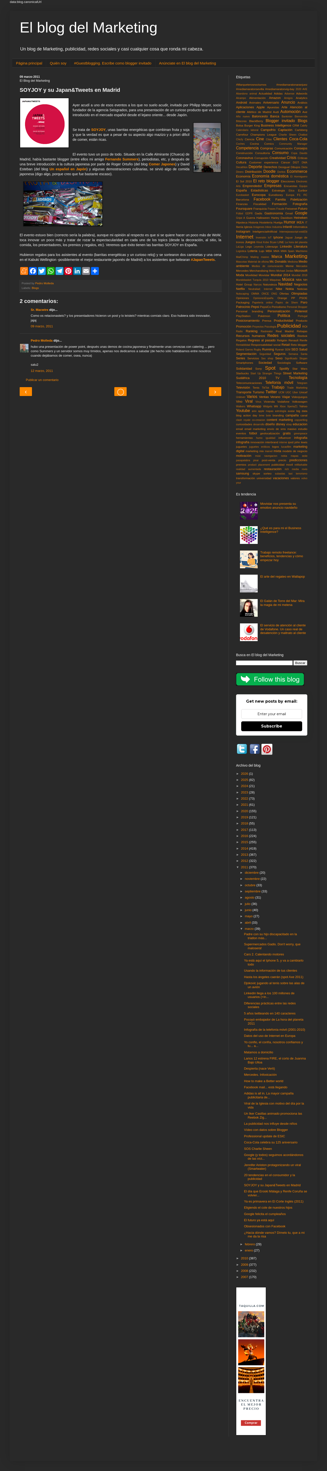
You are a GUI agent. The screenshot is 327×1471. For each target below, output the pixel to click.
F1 (299, 194)
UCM (281, 392)
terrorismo (301, 473)
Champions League (263, 134)
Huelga (277, 222)
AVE (304, 89)
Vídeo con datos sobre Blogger (266, 1130)
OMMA (255, 293)
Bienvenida (301, 116)
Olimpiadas (299, 293)
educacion (300, 424)
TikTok (265, 387)
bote (268, 415)
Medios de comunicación (267, 266)
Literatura (300, 246)
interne (283, 442)
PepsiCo (265, 306)
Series (240, 358)
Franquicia (260, 208)
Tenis (256, 387)
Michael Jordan (285, 270)
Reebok (302, 335)
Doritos (281, 172)
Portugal (302, 316)
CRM (295, 125)
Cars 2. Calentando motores (264, 954)
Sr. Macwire (39, 310)
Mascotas (241, 261)
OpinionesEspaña (263, 298)
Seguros (279, 354)
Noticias (302, 288)
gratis (287, 433)
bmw (261, 415)
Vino (239, 401)
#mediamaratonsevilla (250, 89)
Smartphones (244, 362)
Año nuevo (243, 116)
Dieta (304, 167)
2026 (245, 773)
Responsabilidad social (266, 344)
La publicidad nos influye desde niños (270, 1123)
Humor (289, 222)
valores (295, 478)
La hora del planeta (296, 242)
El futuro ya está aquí (259, 1220)
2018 (245, 823)
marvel (268, 451)
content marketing (280, 420)
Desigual (283, 167)
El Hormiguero (298, 176)
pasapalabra (243, 460)
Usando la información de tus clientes (270, 970)
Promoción (243, 326)
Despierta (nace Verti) (259, 1068)
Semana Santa (297, 354)
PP (293, 298)
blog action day (246, 415)
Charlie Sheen (287, 134)
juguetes (241, 446)
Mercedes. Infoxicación (260, 1074)
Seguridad (265, 354)
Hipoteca (241, 222)
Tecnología (298, 378)
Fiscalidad (259, 204)
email (239, 428)
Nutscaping (242, 293)
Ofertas (284, 293)
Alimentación (257, 97)
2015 (245, 842)
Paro (304, 302)
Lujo (261, 251)
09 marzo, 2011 (42, 326)
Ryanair (279, 349)
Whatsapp (254, 406)
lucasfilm (286, 446)
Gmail (289, 213)
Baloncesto (260, 116)
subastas (280, 473)
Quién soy (58, 63)
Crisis (291, 158)
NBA (299, 279)
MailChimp (242, 257)
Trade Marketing (297, 387)
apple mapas (265, 411)
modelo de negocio (294, 451)
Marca (276, 256)
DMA (304, 162)
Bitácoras (241, 121)
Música (288, 279)
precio (282, 460)
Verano (275, 397)
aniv (254, 411)
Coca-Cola (298, 139)
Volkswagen (299, 401)
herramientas (244, 437)
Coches (240, 143)
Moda (240, 275)
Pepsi (255, 307)
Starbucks (242, 373)
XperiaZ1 (292, 406)
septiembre (253, 891)
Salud (303, 349)
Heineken (300, 218)
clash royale (243, 420)
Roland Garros (244, 349)
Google (301, 213)
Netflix (240, 289)
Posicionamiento (247, 320)
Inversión (261, 237)
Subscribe (271, 726)
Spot (270, 368)
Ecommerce (297, 171)
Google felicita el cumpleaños (265, 1214)
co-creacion (258, 420)
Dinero (240, 172)
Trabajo (277, 387)
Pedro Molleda (42, 340)
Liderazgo (272, 246)
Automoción (290, 112)
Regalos (241, 340)
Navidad (285, 284)
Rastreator (267, 331)
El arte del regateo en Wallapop (282, 576)
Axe (304, 111)
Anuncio (288, 102)
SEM (288, 349)
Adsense (289, 93)
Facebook (262, 199)
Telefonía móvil (279, 382)
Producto (301, 320)
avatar (291, 411)
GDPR (249, 213)
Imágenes (259, 227)
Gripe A (240, 218)
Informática (300, 226)
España (241, 190)
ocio (304, 455)
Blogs (35, 287)
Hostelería (265, 222)
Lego (249, 246)
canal (303, 415)
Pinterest (301, 311)
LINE (281, 242)
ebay (289, 424)
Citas (269, 139)
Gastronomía (274, 213)
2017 (245, 830)
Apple (260, 107)
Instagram (243, 231)
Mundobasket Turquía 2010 (252, 280)
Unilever (240, 397)
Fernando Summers (121, 159)
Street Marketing (295, 373)
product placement (259, 464)
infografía (242, 442)
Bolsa (239, 125)
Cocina (254, 143)
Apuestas (273, 107)
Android (241, 102)
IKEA (300, 222)
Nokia (289, 289)
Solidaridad (244, 368)
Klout (259, 242)
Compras (266, 148)
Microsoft (300, 270)
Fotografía (300, 204)
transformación (245, 478)
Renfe (303, 340)
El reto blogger (266, 181)
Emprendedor (252, 186)
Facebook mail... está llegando (265, 1087)
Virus (258, 401)
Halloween (263, 217)
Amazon (275, 98)
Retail (286, 345)
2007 (245, 1277)
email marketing (255, 428)
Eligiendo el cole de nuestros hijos (268, 1207)
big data (301, 410)
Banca (274, 116)
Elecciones (288, 181)
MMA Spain (288, 251)
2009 (245, 1264)
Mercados (301, 266)
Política (284, 316)
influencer (285, 437)
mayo (249, 916)
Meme (290, 266)
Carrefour (242, 134)
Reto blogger (299, 344)
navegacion (270, 456)
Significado (291, 358)
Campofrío (268, 130)
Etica (291, 190)
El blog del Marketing (88, 27)
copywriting (301, 420)
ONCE (265, 293)
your (238, 482)
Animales (255, 102)
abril (248, 922)
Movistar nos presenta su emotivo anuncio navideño (278, 505)
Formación (279, 204)
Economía (243, 176)
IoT (270, 237)
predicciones (298, 460)
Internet (244, 236)
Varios (252, 397)
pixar (256, 460)
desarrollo (259, 424)
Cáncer (285, 162)
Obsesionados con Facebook (264, 1226)
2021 (245, 805)
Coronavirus (244, 158)
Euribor (302, 190)
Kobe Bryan (270, 242)
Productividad (283, 320)
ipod (290, 442)
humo (259, 438)
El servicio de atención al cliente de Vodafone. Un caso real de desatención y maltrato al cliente (283, 629)
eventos (241, 433)
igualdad (270, 438)
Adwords (301, 93)
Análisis (302, 102)
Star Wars (299, 368)
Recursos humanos (250, 336)
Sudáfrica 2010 (251, 378)
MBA (269, 251)
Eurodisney (276, 194)
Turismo (258, 392)
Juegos (250, 242)
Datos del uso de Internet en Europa (269, 1036)
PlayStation (243, 315)
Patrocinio (243, 307)
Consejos (300, 148)
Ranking (252, 331)
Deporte (255, 167)
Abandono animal (246, 93)
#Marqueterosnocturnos (251, 84)
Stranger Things (271, 373)
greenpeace (300, 433)
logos (275, 446)
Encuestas (290, 186)
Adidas (278, 93)
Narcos (257, 284)
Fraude (280, 208)
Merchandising (259, 270)
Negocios (300, 284)
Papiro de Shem (286, 302)
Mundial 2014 (280, 275)
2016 (245, 836)
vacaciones (281, 478)
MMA (276, 251)
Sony (258, 368)
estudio (302, 428)
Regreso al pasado (262, 340)
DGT (296, 162)
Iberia (239, 226)
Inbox (268, 227)
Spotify (284, 368)
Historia (253, 222)
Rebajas (302, 331)
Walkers (240, 406)
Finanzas (242, 204)
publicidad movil (282, 464)
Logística (241, 251)
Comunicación (284, 148)
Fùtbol (239, 213)
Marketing (296, 256)
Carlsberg (301, 129)
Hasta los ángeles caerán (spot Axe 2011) (273, 977)
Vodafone (283, 401)
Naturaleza (270, 284)
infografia (300, 438)
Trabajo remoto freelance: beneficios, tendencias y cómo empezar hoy (281, 556)
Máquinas (275, 280)
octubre (250, 885)
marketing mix (255, 451)
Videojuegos (299, 396)
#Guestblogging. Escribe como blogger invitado (112, 63)
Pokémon (264, 315)
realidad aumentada (248, 469)
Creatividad (277, 158)
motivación (243, 456)
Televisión (243, 387)
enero (249, 1250)
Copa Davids (299, 153)
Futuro (302, 208)
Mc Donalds (277, 261)
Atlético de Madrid (259, 111)
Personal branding (249, 311)
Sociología (284, 362)
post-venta (268, 460)
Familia (280, 199)
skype (256, 473)
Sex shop (267, 358)
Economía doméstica (270, 176)
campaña (291, 415)
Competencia (247, 148)
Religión (282, 340)
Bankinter (287, 116)
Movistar (264, 275)
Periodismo (279, 306)
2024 (245, 786)
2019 (245, 817)
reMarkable (301, 464)
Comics (269, 143)
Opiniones (242, 298)
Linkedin (286, 246)
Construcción (244, 153)
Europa (290, 195)
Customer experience (263, 162)
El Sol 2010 (244, 181)
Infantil (287, 227)
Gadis (258, 213)
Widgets (267, 406)
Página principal (29, 63)
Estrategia (278, 190)
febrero (250, 1244)
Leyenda (259, 246)
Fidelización (298, 199)
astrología (280, 411)
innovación (257, 442)
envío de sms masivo (282, 428)
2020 (298, 89)
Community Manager (293, 143)
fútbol (253, 433)
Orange (282, 298)
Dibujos (295, 167)
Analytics (301, 97)
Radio (239, 331)
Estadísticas (259, 190)
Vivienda (269, 401)
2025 (245, 780)
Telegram (302, 383)
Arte (284, 107)
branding (278, 415)
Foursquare (244, 208)
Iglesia (248, 226)
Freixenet (291, 208)
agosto (250, 897)
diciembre (252, 872)
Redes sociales (281, 335)
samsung (242, 473)
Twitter (271, 392)
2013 (245, 854)
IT (306, 222)
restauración (273, 469)
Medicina (293, 261)
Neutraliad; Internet (260, 289)
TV (277, 378)
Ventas (264, 397)
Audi (276, 111)
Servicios (253, 358)
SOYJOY (98, 130)
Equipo (303, 186)
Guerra (250, 217)
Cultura (241, 162)
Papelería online (262, 302)
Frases (272, 208)
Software (301, 362)
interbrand (271, 442)
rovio (304, 469)
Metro (272, 270)
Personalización (279, 311)
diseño (270, 424)
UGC (288, 392)
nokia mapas (289, 456)
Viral (249, 401)
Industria (277, 227)
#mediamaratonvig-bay (280, 89)
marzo (250, 929)
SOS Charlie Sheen (258, 1149)
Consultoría (262, 153)
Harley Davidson (282, 217)
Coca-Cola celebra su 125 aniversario (270, 1142)
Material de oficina (258, 261)
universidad (264, 478)
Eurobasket (242, 195)
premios (241, 464)
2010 (245, 1258)
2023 (245, 792)
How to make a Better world (263, 1081)
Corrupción (261, 157)
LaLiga (240, 246)
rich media (292, 469)
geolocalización (270, 433)
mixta (277, 451)
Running (268, 349)
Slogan (303, 358)
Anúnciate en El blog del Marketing (187, 63)
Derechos (270, 167)
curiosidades (244, 424)
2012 (245, 861)
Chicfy (239, 139)
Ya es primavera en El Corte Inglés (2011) (273, 1201)
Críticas (302, 157)
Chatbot (302, 134)
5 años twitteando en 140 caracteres (270, 1013)
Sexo (279, 358)
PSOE (303, 298)
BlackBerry (256, 121)
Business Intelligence (276, 125)
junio (249, 910)
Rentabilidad (243, 345)
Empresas (273, 186)
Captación (285, 130)
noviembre (253, 879)
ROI (304, 326)
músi (258, 456)
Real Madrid (285, 331)
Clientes (280, 139)
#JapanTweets (203, 260)
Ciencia (249, 139)
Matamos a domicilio (258, 1052)
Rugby (257, 349)
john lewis (301, 442)
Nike (279, 289)
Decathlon (242, 167)
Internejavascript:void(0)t (293, 231)
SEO (294, 349)
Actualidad (265, 93)
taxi (290, 473)
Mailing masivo (260, 257)
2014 (245, 848)
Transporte (243, 392)
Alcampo (241, 98)
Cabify (303, 125)
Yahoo (303, 406)
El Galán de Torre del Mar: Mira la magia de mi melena (282, 603)
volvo (304, 478)
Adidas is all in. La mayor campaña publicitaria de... (269, 1095)
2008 (245, 1271)
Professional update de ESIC (264, 1136)
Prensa (266, 320)
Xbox (283, 406)
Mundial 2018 (299, 275)
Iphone (278, 237)
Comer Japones (162, 164)
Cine (260, 139)
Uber (295, 392)
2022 (245, 798)
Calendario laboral (247, 130)
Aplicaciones (245, 107)
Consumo (280, 153)
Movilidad (251, 275)
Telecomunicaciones (249, 382)
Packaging (243, 302)
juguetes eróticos (259, 446)
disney (280, 424)
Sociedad (265, 362)
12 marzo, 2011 (42, 371)
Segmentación (246, 354)
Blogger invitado (280, 121)
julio (248, 904)
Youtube (243, 411)
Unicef (303, 392)
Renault (293, 340)
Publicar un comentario (42, 380)
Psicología (270, 326)
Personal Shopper (297, 307)
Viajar (286, 397)
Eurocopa (259, 195)
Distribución (253, 172)
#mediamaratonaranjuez (291, 84)
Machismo (301, 251)
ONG (274, 293)
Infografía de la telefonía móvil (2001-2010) (274, 1029)
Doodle (269, 171)
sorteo (267, 473)
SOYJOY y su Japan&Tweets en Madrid (272, 1185)
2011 (245, 867)
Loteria (252, 251)
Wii (276, 406)
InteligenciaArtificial (265, 231)
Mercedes (242, 270)
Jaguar (289, 237)
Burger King (252, 125)
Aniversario (271, 102)
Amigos (288, 98)
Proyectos (258, 326)
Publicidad (289, 326)
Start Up (256, 373)
